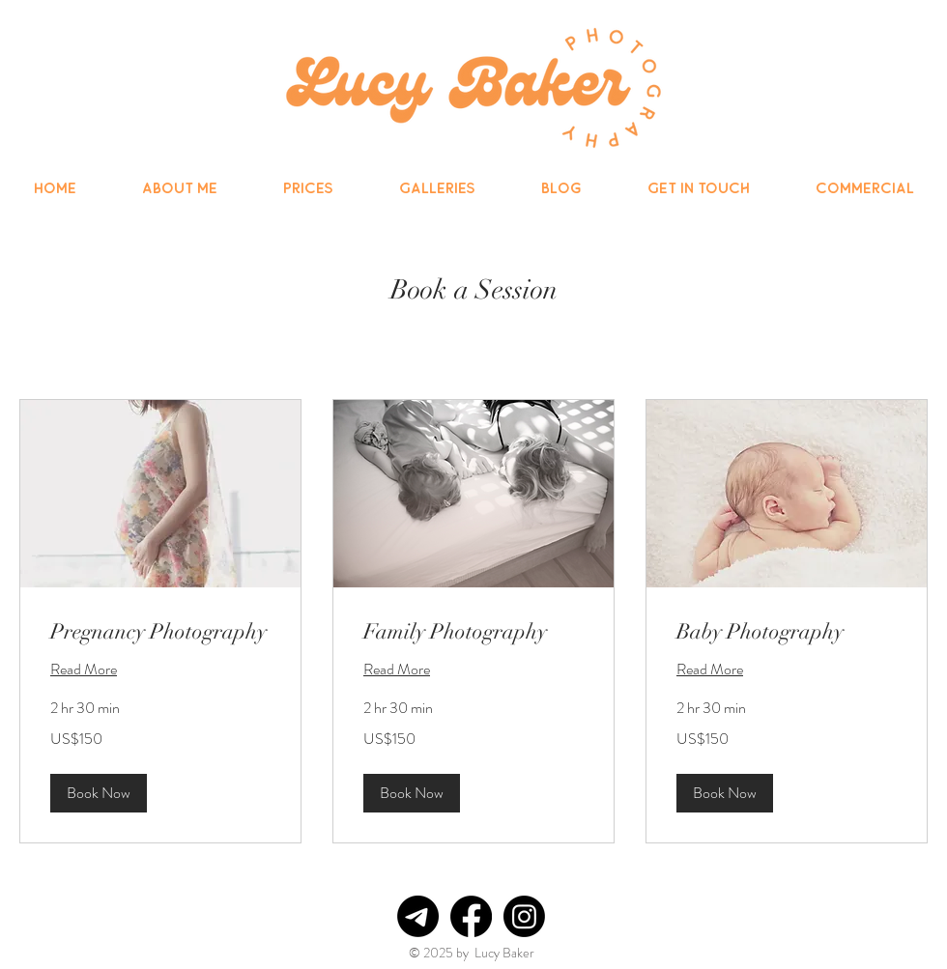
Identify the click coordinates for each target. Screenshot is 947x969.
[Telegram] (418, 916)
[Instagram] (524, 916)
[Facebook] (471, 916)
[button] (98, 793)
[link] (160, 631)
